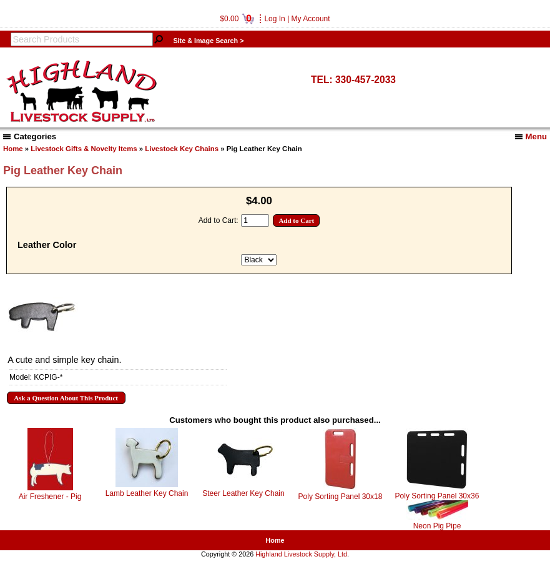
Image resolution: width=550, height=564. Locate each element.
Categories (29, 136)
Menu (531, 136)
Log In (274, 18)
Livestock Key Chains (182, 148)
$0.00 (237, 18)
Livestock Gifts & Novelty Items (84, 148)
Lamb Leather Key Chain (147, 493)
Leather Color (46, 245)
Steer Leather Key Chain (243, 493)
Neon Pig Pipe (437, 526)
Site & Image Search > (208, 40)
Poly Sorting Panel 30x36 (437, 496)
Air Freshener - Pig (50, 496)
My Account (311, 18)
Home (13, 148)
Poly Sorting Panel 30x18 (340, 496)
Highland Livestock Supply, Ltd (301, 554)
